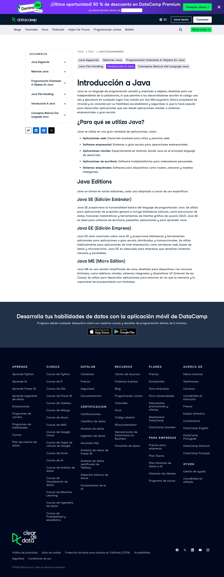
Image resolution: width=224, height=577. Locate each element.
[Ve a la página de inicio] (24, 19)
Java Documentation (111, 51)
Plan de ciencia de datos (24, 443)
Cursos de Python (58, 374)
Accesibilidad (142, 552)
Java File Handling (91, 66)
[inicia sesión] (181, 19)
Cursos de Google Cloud (58, 433)
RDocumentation (126, 424)
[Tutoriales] (31, 29)
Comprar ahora (197, 7)
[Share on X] (51, 130)
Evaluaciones (21, 406)
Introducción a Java (120, 66)
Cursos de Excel (57, 453)
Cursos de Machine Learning (59, 493)
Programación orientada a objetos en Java (155, 60)
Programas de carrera (21, 415)
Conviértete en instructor (192, 397)
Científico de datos (93, 421)
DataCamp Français (196, 453)
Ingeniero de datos (93, 435)
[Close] (219, 7)
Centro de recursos (127, 374)
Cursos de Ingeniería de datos (59, 504)
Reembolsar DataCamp (156, 418)
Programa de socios (162, 480)
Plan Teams (156, 455)
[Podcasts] (58, 29)
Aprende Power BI (24, 388)
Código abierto (125, 417)
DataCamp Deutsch (196, 445)
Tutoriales (121, 403)
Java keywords (89, 60)
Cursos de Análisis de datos (60, 469)
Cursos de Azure (57, 417)
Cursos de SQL (56, 388)
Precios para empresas (157, 446)
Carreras (189, 388)
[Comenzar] (202, 19)
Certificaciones (91, 414)
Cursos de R (54, 381)
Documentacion (91, 396)
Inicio (80, 51)
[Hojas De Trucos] (78, 29)
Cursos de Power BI (59, 396)
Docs (118, 410)
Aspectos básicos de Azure (94, 476)
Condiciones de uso (39, 558)
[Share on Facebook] (44, 130)
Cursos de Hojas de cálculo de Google (59, 444)
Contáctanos (191, 421)
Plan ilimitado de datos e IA (160, 464)
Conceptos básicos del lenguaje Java (163, 66)
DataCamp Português (190, 437)
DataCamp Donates (162, 427)
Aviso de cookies (51, 552)
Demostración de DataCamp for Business (126, 435)
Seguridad (87, 388)
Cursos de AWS (56, 424)
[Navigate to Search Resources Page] (181, 30)
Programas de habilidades (21, 426)
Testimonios (191, 381)
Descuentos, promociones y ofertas (158, 406)
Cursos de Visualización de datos (57, 481)
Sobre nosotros (193, 374)
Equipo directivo (194, 413)
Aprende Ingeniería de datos (24, 397)
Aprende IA (19, 381)
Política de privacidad (25, 552)
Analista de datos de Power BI (94, 452)
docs (91, 51)
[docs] (45, 29)
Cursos (16, 434)
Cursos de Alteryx (58, 410)
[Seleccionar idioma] (163, 19)
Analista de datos (92, 428)
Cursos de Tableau (58, 403)
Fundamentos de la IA (93, 487)
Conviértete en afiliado (192, 480)
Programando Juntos (128, 396)
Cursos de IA (54, 460)
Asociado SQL (90, 443)
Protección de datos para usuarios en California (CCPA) (97, 552)
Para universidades (161, 396)
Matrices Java (112, 60)
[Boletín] (129, 29)
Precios (85, 381)
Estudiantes (156, 381)
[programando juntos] (107, 29)
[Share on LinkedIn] (36, 130)
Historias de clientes (162, 473)
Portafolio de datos (127, 445)
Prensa (187, 406)
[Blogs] (17, 29)
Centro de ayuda (194, 471)
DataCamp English (195, 428)
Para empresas (159, 388)
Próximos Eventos (126, 381)
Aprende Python (22, 374)
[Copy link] (28, 130)
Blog (118, 388)
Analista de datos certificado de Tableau (92, 464)
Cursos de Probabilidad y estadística (56, 517)
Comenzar (87, 374)
